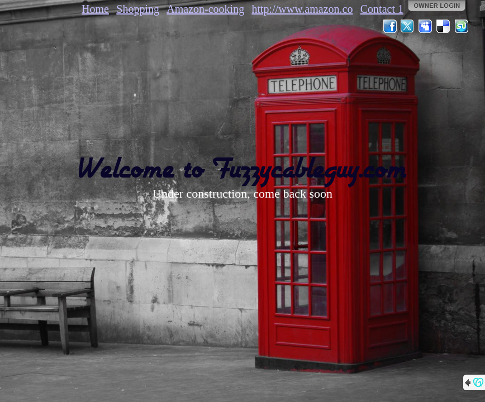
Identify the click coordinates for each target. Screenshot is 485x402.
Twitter (408, 26)
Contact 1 (381, 9)
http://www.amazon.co (302, 9)
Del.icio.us (443, 26)
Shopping (137, 9)
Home (95, 9)
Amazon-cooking (205, 9)
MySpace (426, 26)
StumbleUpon (461, 26)
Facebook (390, 26)
